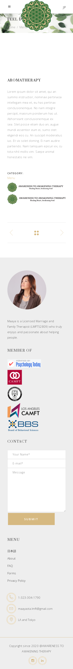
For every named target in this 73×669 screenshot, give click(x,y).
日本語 (11, 551)
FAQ (10, 566)
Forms (12, 573)
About (11, 558)
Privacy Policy (16, 581)
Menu (11, 178)
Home (11, 27)
